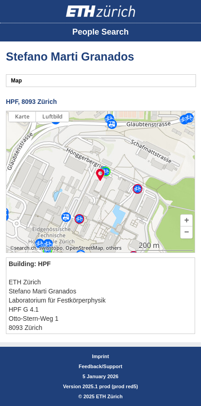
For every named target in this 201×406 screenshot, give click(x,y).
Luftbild (52, 116)
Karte (22, 116)
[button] (186, 220)
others (113, 248)
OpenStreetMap (84, 248)
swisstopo (51, 248)
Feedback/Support (100, 366)
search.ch (25, 248)
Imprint (100, 356)
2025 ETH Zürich (102, 396)
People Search (100, 31)
